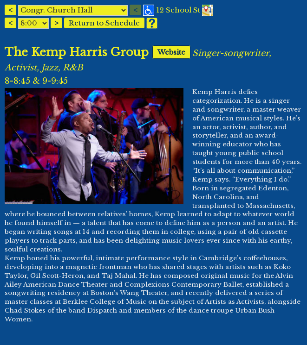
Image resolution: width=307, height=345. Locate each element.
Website (171, 52)
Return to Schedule (104, 23)
